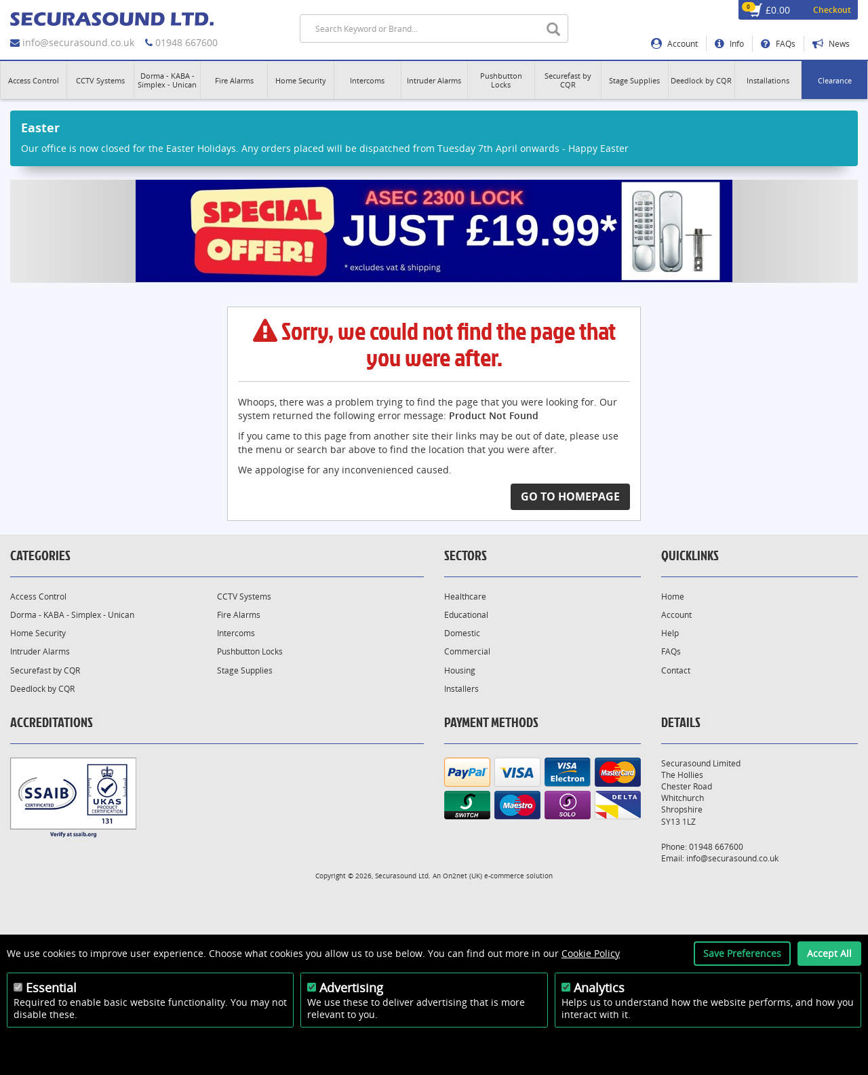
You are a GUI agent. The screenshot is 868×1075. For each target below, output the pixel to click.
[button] (33, 80)
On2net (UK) (462, 875)
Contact (675, 670)
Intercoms (236, 633)
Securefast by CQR (45, 670)
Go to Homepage (570, 496)
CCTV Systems (244, 596)
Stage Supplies (245, 670)
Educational (466, 615)
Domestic (462, 633)
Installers (461, 689)
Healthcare (465, 596)
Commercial (467, 651)
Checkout (832, 10)
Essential (51, 987)
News (831, 44)
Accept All (829, 953)
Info (729, 44)
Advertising (351, 987)
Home (672, 596)
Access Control (38, 596)
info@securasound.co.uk (78, 42)
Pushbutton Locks (250, 651)
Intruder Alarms (40, 651)
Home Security (38, 633)
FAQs (778, 44)
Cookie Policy (590, 953)
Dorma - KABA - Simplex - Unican (72, 615)
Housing (459, 670)
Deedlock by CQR (42, 689)
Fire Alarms (238, 615)
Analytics (599, 987)
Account (674, 44)
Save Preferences (742, 953)
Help (670, 633)
